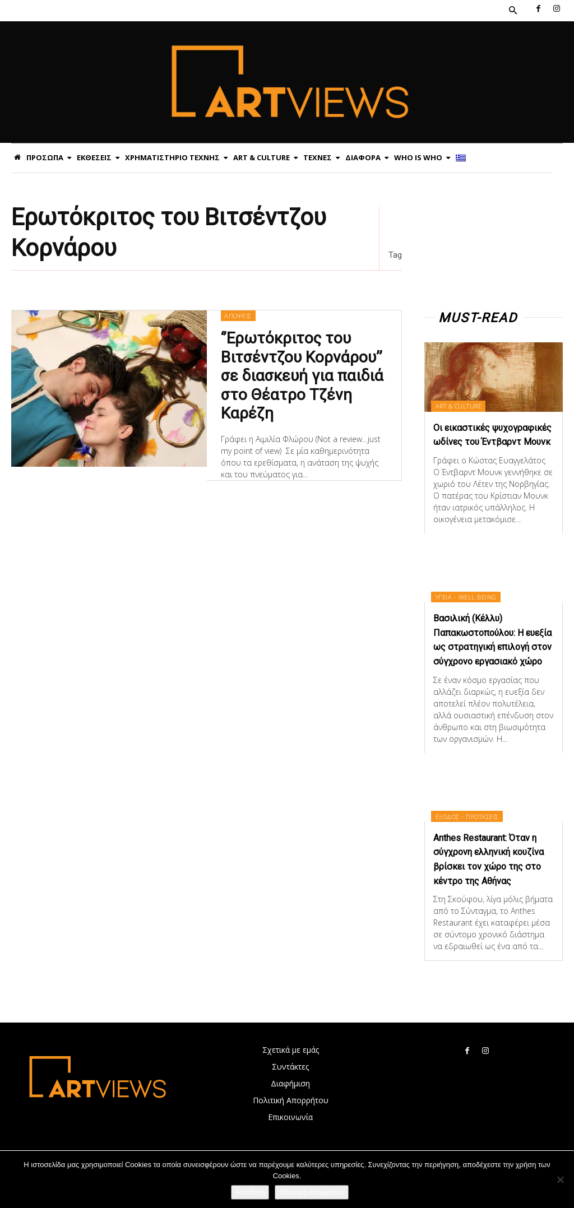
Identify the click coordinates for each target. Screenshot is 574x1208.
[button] (513, 10)
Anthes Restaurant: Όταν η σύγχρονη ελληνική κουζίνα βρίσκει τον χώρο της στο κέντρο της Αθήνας (493, 892)
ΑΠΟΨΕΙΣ (238, 315)
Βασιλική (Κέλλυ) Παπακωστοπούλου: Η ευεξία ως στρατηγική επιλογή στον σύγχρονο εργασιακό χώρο (487, 660)
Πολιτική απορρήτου (311, 1192)
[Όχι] (560, 1179)
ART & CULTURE (460, 406)
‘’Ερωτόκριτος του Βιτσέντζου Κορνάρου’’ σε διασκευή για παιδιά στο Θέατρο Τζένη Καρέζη (300, 372)
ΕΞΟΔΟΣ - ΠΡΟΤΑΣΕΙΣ (469, 843)
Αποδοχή (250, 1192)
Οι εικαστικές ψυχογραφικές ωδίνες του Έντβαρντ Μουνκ (485, 441)
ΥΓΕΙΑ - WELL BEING (467, 610)
